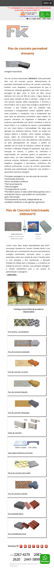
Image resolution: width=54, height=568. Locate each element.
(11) (20, 555)
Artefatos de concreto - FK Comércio (18, 31)
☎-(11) (33, 19)
